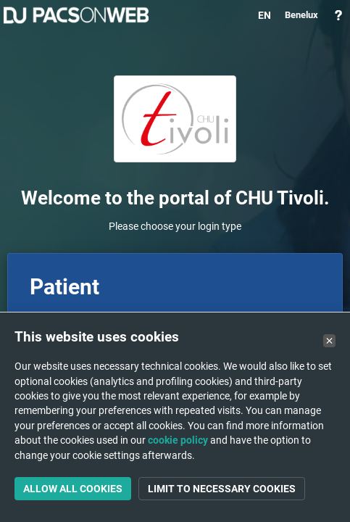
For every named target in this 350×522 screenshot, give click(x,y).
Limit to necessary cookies (222, 488)
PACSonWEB (76, 15)
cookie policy (178, 440)
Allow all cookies (72, 488)
